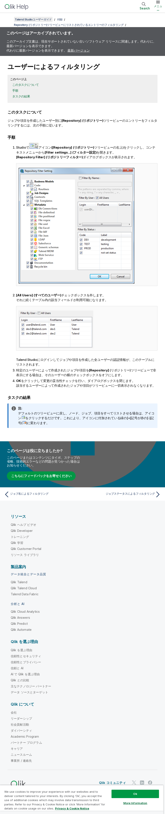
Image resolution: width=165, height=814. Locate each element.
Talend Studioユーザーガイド (33, 19)
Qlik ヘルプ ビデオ (23, 524)
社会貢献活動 (20, 724)
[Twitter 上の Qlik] (134, 782)
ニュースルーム (21, 754)
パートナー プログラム (26, 742)
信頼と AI (17, 668)
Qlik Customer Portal (26, 549)
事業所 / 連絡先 (21, 760)
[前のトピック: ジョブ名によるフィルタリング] (42, 494)
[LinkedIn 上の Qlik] (142, 782)
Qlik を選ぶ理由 (21, 650)
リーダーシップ (21, 718)
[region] (81, 799)
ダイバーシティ (21, 730)
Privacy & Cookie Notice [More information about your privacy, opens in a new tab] (72, 808)
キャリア (17, 748)
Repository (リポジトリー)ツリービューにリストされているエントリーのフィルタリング (69, 24)
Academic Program (25, 736)
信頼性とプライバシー (26, 662)
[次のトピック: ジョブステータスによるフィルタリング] (123, 494)
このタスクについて (25, 84)
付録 (60, 19)
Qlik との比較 (20, 680)
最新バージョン (78, 50)
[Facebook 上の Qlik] (150, 782)
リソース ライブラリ (25, 555)
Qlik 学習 (17, 543)
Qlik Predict (19, 623)
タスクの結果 (21, 96)
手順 (15, 90)
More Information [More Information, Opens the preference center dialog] (135, 803)
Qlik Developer (22, 530)
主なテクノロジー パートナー (31, 686)
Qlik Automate (21, 629)
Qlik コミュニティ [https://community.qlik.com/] (112, 783)
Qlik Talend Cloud (24, 588)
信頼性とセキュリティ (26, 656)
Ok (135, 794)
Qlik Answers (20, 617)
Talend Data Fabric (24, 594)
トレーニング (20, 537)
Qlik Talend (19, 582)
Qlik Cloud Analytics (25, 611)
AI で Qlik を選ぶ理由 (25, 674)
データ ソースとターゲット (29, 692)
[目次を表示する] (8, 19)
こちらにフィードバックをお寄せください (41, 476)
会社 (14, 712)
